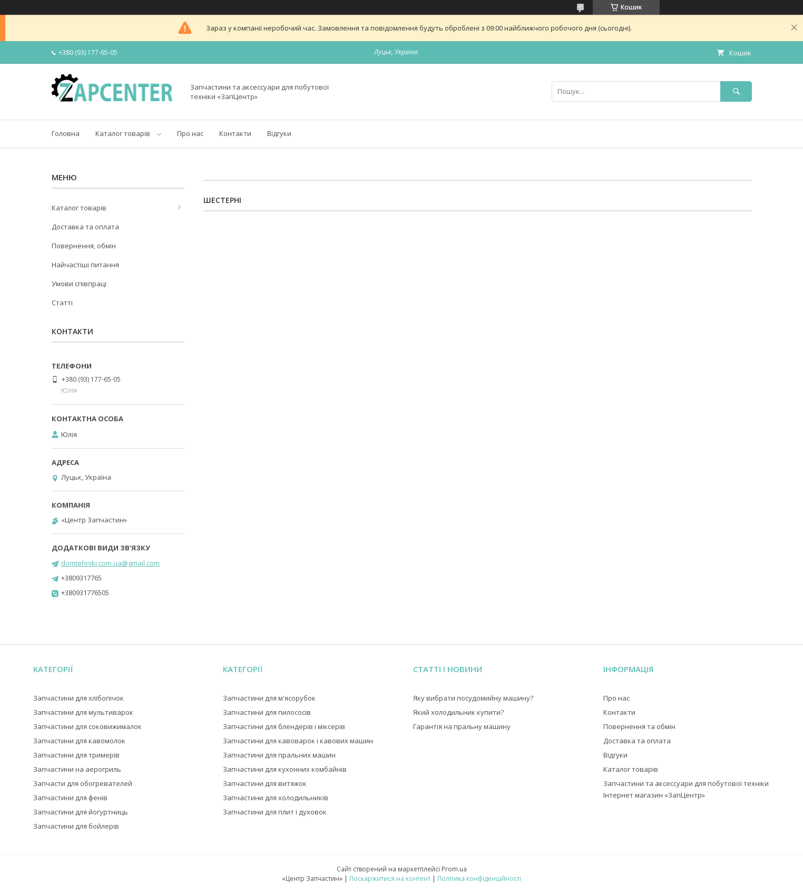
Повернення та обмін (639, 726)
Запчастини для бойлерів (76, 826)
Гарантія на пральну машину (462, 726)
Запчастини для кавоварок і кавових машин (298, 740)
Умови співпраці (79, 283)
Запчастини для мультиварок (83, 712)
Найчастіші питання (85, 264)
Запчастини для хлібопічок (78, 698)
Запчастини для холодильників (275, 797)
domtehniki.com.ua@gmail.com (110, 563)
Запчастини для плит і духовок (275, 812)
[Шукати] (736, 91)
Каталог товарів (122, 133)
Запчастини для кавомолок (79, 740)
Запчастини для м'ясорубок (269, 698)
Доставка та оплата (85, 226)
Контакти (235, 133)
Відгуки (279, 133)
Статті (62, 302)
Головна (66, 133)
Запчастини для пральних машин (279, 755)
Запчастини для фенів (70, 797)
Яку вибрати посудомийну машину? (473, 698)
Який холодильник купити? (458, 712)
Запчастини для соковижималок (87, 726)
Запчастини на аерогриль (77, 769)
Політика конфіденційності (479, 878)
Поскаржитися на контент (389, 878)
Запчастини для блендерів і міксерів (284, 726)
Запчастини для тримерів (76, 755)
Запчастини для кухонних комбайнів (285, 769)
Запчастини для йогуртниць (80, 812)
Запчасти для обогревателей (82, 783)
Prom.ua (454, 869)
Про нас (190, 133)
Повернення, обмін (84, 245)
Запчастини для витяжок (265, 783)
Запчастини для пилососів (267, 712)
